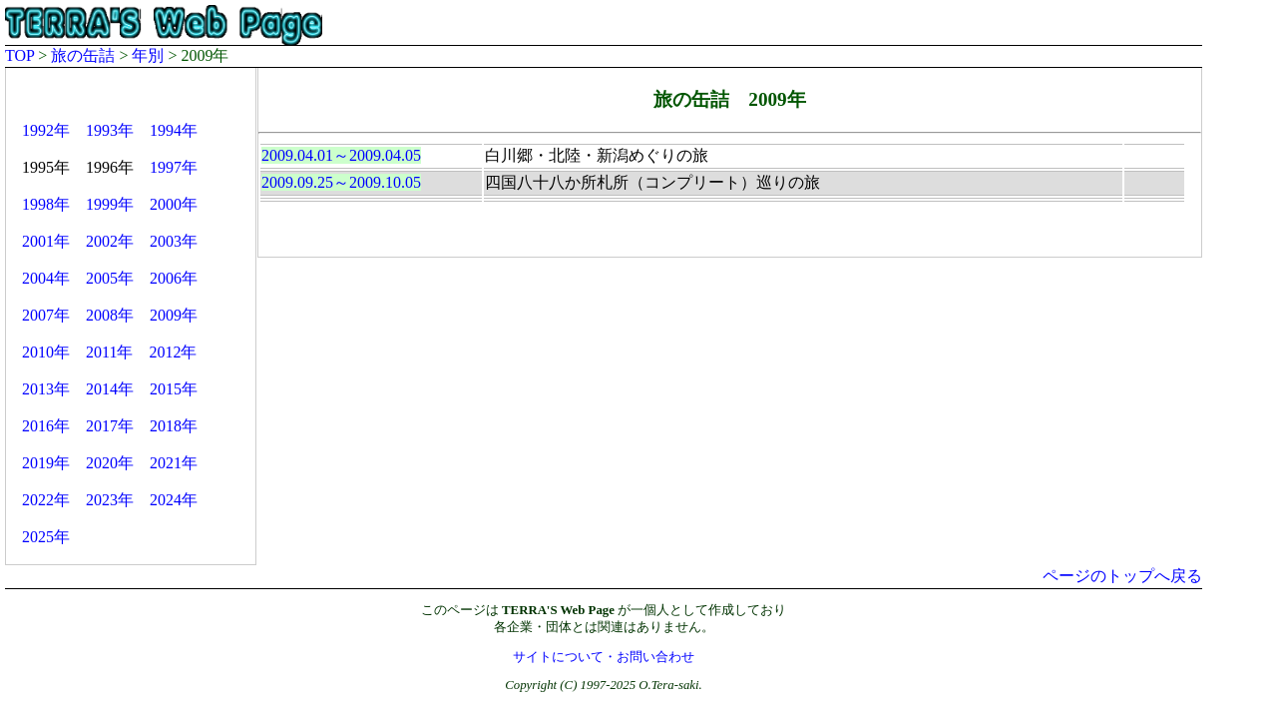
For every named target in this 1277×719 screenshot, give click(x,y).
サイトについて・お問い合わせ (603, 657)
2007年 (46, 315)
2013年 (46, 388)
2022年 (46, 499)
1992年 (46, 130)
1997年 (174, 167)
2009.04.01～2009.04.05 (341, 155)
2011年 (109, 352)
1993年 (110, 130)
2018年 (174, 425)
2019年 (46, 462)
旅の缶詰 (83, 55)
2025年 (46, 536)
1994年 (174, 130)
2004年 (46, 278)
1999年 (110, 204)
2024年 (174, 499)
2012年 (173, 352)
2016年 (46, 425)
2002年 (110, 241)
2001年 (46, 241)
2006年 (174, 278)
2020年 (110, 462)
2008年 (110, 315)
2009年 (174, 315)
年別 (148, 55)
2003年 (174, 241)
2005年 (110, 278)
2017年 (110, 425)
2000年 (174, 204)
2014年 (110, 388)
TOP (19, 55)
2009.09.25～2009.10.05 (341, 182)
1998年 (46, 204)
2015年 (174, 388)
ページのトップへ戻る (1122, 575)
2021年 (174, 462)
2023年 (110, 499)
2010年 (46, 352)
